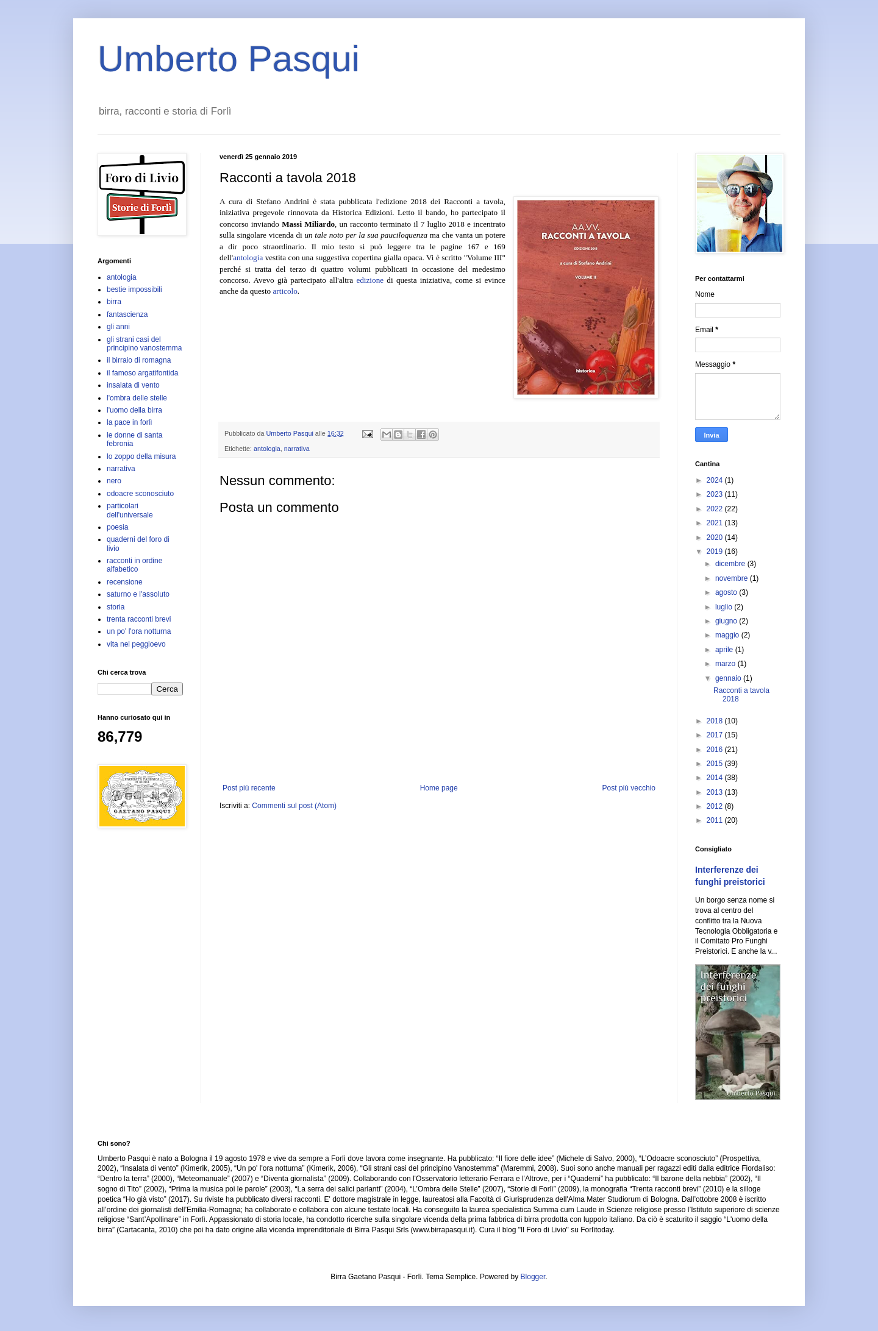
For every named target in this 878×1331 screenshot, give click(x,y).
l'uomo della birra (134, 410)
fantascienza (127, 314)
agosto (727, 592)
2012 (716, 806)
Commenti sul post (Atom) (294, 805)
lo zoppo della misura (141, 456)
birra (114, 301)
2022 (716, 509)
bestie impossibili (134, 289)
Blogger (533, 1276)
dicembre (731, 563)
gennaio (729, 678)
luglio (724, 607)
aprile (725, 649)
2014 (716, 777)
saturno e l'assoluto (138, 594)
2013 (716, 792)
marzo (726, 663)
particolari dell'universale (130, 510)
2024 (716, 480)
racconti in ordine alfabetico (134, 564)
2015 (716, 763)
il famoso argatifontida (142, 373)
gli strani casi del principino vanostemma (144, 343)
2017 (716, 735)
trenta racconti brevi (139, 619)
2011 (716, 820)
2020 (716, 537)
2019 (716, 551)
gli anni (118, 326)
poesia (117, 527)
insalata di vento (133, 385)
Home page (439, 788)
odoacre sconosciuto (140, 493)
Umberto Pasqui (229, 58)
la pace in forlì (129, 422)
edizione (370, 280)
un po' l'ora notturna (139, 631)
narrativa (297, 448)
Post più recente (249, 788)
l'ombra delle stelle (137, 398)
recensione (125, 582)
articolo (285, 291)
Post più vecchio (628, 788)
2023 (716, 494)
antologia (248, 257)
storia (115, 607)
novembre (732, 578)
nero (114, 481)
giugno (727, 621)
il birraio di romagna (139, 360)
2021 (716, 523)
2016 (716, 749)
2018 (716, 721)
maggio (728, 635)
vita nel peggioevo (136, 644)
